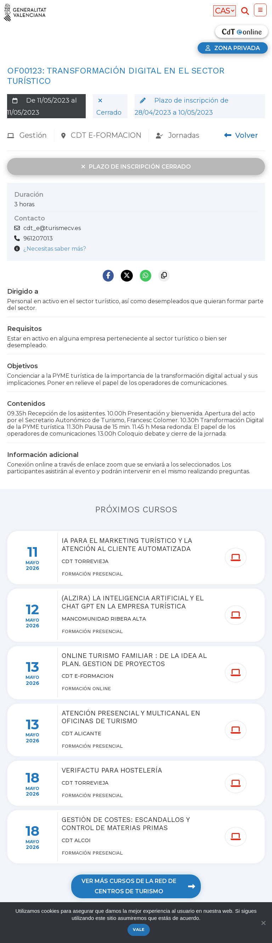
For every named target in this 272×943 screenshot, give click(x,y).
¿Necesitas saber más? (54, 248)
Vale (138, 929)
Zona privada (232, 48)
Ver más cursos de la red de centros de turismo (138, 886)
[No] (263, 922)
